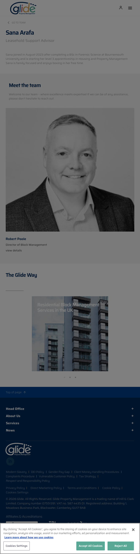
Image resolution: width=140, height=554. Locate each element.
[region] (70, 538)
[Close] (133, 529)
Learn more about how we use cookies (28, 537)
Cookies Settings (16, 546)
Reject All (120, 546)
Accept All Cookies (90, 546)
